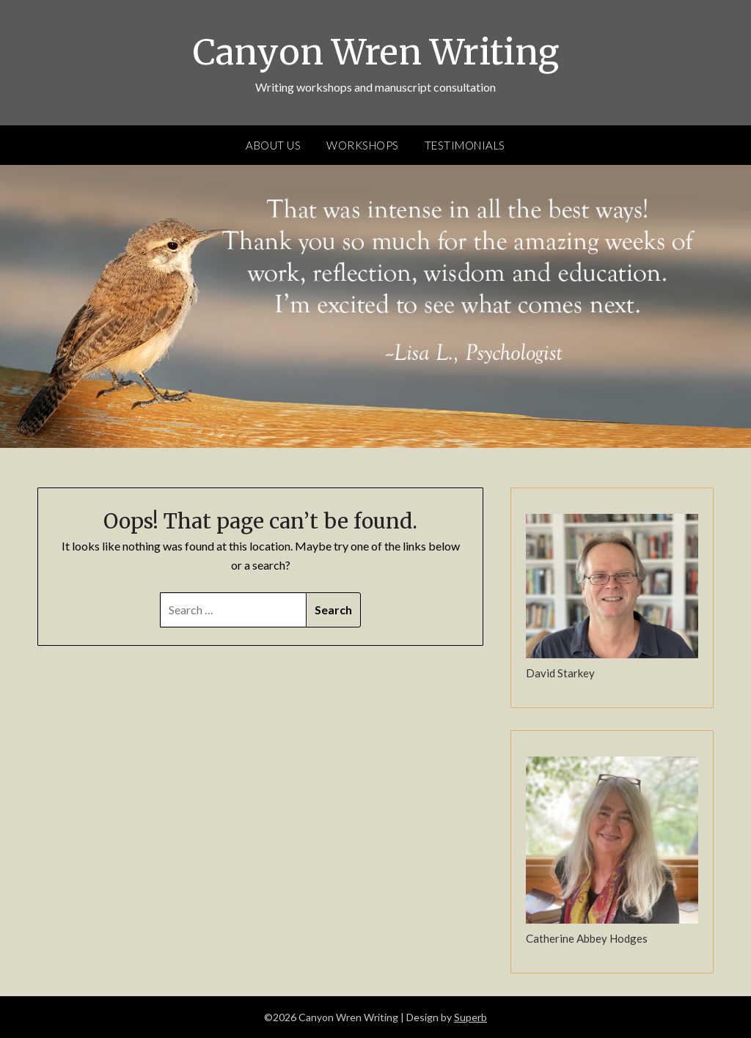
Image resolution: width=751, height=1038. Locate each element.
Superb (470, 1017)
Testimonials (465, 145)
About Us (273, 145)
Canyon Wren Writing (376, 52)
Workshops (362, 145)
